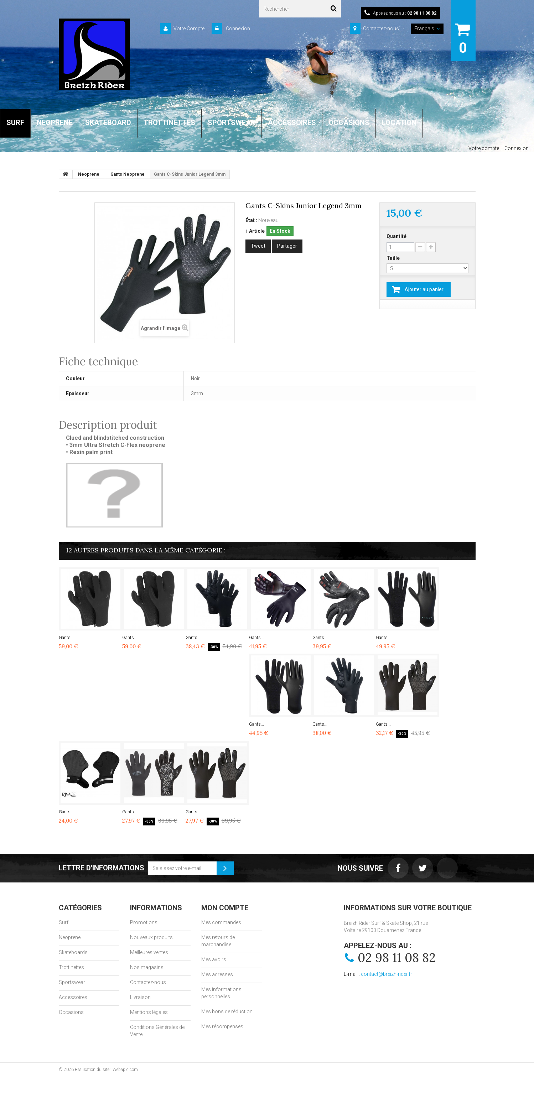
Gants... (66, 637)
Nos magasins (147, 967)
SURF (15, 122)
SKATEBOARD (108, 122)
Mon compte (224, 907)
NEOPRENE (55, 122)
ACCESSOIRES (292, 122)
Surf (63, 922)
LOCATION (399, 122)
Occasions (71, 1012)
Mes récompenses (222, 1026)
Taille (394, 258)
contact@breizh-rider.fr (386, 974)
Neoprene (70, 937)
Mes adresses (217, 974)
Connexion (237, 28)
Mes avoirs (213, 959)
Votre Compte (188, 28)
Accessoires (73, 997)
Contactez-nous (381, 28)
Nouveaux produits (151, 937)
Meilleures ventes (149, 952)
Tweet (258, 246)
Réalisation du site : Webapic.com (106, 1069)
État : (251, 220)
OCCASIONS (348, 122)
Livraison (140, 997)
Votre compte (483, 148)
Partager (287, 246)
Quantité (396, 236)
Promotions (143, 922)
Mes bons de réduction (227, 1011)
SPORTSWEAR (231, 122)
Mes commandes (221, 922)
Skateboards (73, 952)
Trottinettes (71, 967)
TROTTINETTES (169, 122)
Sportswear (72, 982)
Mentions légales (149, 1012)
